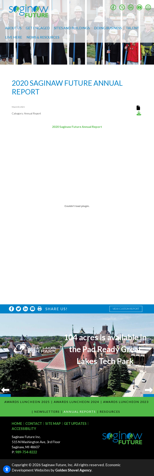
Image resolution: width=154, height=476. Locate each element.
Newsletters (47, 411)
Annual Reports (80, 411)
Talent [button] (132, 28)
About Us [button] (13, 28)
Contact (33, 423)
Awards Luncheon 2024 (76, 401)
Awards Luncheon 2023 (126, 401)
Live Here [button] (13, 37)
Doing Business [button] (108, 28)
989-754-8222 (26, 452)
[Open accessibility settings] (7, 469)
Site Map (53, 423)
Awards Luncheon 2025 (27, 401)
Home (17, 423)
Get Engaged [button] (38, 28)
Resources (110, 411)
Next (148, 355)
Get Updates (75, 423)
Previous (5, 355)
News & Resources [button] (42, 37)
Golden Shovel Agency (73, 470)
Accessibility (24, 429)
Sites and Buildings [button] (72, 28)
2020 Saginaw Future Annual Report (77, 126)
